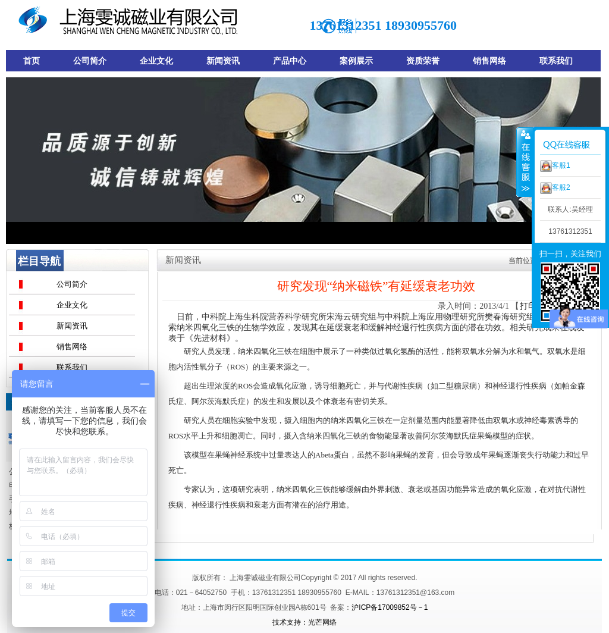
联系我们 (71, 367)
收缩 (524, 162)
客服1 (555, 166)
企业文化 (71, 304)
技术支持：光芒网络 (304, 622)
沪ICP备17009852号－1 (389, 607)
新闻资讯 (71, 325)
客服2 (555, 188)
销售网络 (71, 346)
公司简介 (71, 284)
